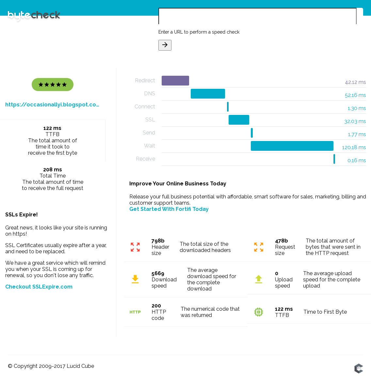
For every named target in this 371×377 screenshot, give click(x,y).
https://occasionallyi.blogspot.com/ (52, 105)
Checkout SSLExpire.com (39, 287)
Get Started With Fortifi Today (169, 209)
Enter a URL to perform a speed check (198, 32)
